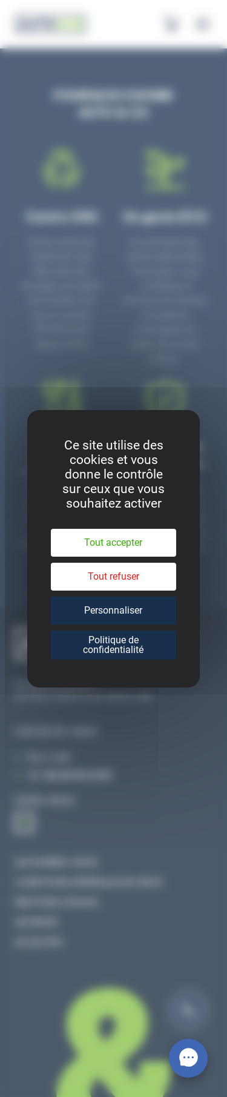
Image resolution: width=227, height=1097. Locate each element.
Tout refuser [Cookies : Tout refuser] (113, 576)
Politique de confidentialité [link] (113, 644)
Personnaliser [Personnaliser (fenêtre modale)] (113, 610)
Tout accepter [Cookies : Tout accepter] (113, 542)
